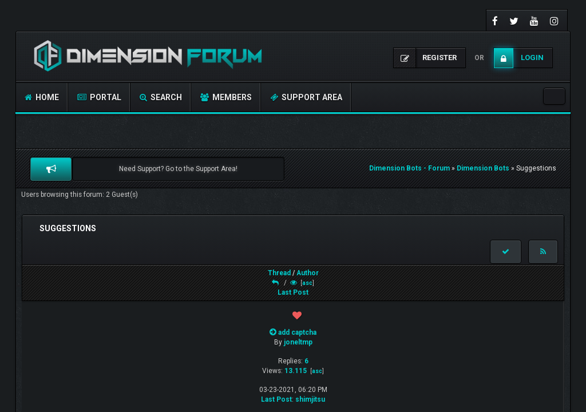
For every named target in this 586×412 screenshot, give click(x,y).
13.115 (295, 371)
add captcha (297, 332)
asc (307, 283)
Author (307, 273)
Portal (99, 97)
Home (42, 97)
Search (161, 97)
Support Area (306, 97)
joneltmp (298, 342)
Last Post (293, 292)
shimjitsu (310, 399)
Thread (279, 273)
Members (226, 97)
